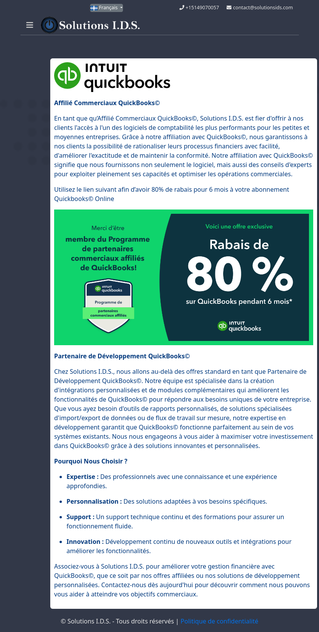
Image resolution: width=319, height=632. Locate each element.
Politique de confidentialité (219, 621)
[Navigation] (29, 25)
